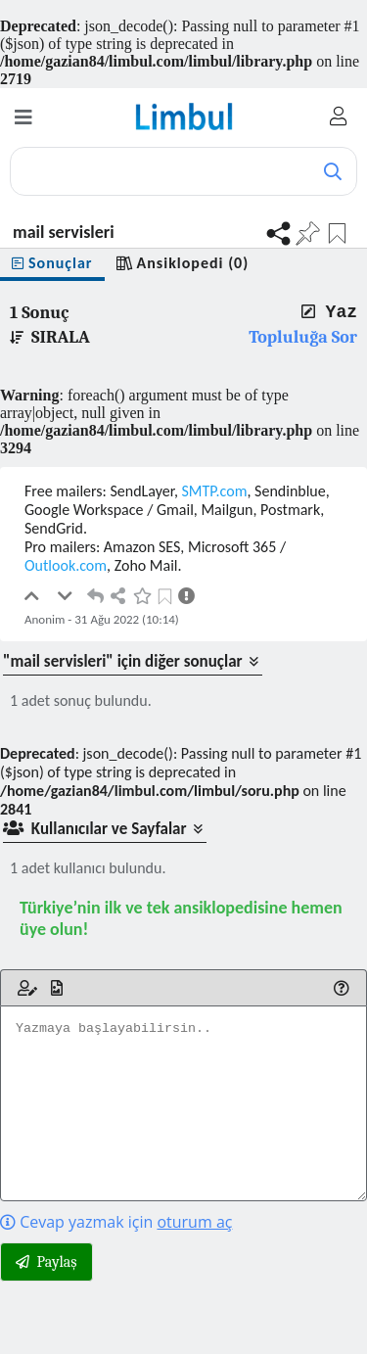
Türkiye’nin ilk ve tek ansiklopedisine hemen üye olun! (181, 918)
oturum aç (194, 1222)
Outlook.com (65, 565)
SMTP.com (215, 491)
